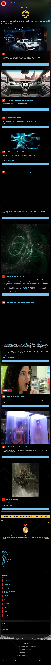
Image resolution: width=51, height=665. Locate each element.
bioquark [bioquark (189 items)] (23, 536)
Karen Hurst (6, 589)
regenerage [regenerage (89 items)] (17, 538)
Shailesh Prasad (7, 61)
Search (49, 523)
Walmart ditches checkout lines (13, 118)
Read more (25, 64)
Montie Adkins (6, 614)
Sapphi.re (16, 660)
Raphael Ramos (6, 603)
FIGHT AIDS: (20, 652)
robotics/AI (13, 357)
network (25, 288)
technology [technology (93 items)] (38, 538)
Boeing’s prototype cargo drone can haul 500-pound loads (20, 303)
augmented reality (5, 561)
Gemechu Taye (6, 587)
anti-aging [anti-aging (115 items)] (10, 536)
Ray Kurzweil (4, 550)
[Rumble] (42, 661)
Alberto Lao (6, 600)
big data (3, 564)
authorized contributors (9, 24)
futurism (11, 123)
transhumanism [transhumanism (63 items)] (42, 538)
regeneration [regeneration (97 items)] (22, 538)
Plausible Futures (5, 630)
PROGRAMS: (27, 654)
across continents (27, 344)
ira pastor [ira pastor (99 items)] (38, 537)
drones (11, 357)
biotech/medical (12, 402)
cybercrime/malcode (12, 291)
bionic (3, 567)
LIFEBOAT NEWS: (28, 646)
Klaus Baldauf (7, 505)
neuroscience (12, 160)
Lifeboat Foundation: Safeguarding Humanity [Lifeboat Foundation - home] (23, 3)
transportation (12, 61)
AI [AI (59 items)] (4, 536)
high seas (37, 344)
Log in (3, 24)
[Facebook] (34, 661)
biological (4, 566)
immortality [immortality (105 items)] (29, 537)
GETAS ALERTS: (28, 648)
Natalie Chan (6, 604)
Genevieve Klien (6, 577)
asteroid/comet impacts (6, 559)
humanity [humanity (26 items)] (24, 537)
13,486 (36, 516)
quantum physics (18, 291)
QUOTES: (27, 657)
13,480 (14, 516)
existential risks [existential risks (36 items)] (4, 537)
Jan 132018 (4, 54)
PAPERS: (27, 655)
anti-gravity (4, 557)
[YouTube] (40, 661)
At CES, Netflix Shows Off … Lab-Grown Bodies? (17, 447)
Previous (6, 516)
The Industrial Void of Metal (12, 499)
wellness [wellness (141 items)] (47, 538)
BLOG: (27, 649)
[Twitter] (36, 661)
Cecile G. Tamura (7, 596)
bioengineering (5, 565)
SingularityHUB (5, 632)
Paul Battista (6, 585)
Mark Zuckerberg (5, 554)
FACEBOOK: (19, 646)
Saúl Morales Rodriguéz (8, 579)
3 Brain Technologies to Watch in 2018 (15, 152)
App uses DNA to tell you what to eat (15, 397)
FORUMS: (23, 657)
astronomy (4, 560)
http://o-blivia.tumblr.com (9, 502)
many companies (6, 345)
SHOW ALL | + (3, 618)
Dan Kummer (6, 592)
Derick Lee (5, 599)
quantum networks (17, 283)
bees (3, 563)
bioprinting (4, 568)
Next (46, 516)
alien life (3, 556)
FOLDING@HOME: (19, 654)
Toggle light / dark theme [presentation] (49, 3)
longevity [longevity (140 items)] (4, 538)
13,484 (29, 516)
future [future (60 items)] (10, 537)
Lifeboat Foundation (7, 660)
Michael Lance (6, 611)
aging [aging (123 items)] (3, 536)
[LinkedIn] (38, 661)
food (15, 402)
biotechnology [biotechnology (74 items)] (31, 536)
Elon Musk (4, 551)
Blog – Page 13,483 (25, 8)
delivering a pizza (38, 343)
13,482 (21, 516)
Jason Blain (6, 612)
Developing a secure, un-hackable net (15, 276)
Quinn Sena (6, 581)
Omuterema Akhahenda (8, 593)
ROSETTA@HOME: (19, 655)
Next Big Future (5, 629)
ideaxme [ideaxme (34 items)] (26, 537)
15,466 (41, 516)
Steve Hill (5, 607)
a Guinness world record (11, 349)
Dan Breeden (6, 583)
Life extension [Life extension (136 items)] (43, 537)
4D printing (4, 547)
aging (3, 555)
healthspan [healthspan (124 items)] (20, 537)
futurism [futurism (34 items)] (12, 537)
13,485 (32, 516)
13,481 (17, 516)
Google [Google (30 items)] (14, 537)
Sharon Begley (6, 157)
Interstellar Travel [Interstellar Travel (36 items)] (34, 537)
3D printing (4, 546)
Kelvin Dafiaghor (7, 588)
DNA (3, 549)
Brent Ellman (6, 608)
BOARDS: (27, 651)
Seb (4, 610)
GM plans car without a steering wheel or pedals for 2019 (19, 100)
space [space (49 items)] (31, 538)
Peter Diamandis (5, 548)
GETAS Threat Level (25, 643)
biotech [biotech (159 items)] (27, 536)
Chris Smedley (6, 616)
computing (11, 215)
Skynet (3, 553)
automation (4, 562)
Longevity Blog (5, 626)
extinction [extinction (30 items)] (8, 537)
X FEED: (20, 649)
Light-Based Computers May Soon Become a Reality (18, 172)
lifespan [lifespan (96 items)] (47, 537)
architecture (4, 558)
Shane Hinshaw (6, 602)
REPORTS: (27, 652)
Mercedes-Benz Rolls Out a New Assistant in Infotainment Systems (22, 54)
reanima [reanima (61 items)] (14, 538)
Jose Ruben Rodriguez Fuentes (9, 591)
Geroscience (4, 625)
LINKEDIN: (19, 648)
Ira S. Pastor (6, 615)
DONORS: (22, 651)
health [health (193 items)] (16, 537)
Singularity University (6, 552)
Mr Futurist (4, 628)
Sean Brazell (6, 606)
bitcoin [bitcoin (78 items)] (35, 536)
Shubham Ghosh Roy (7, 580)
